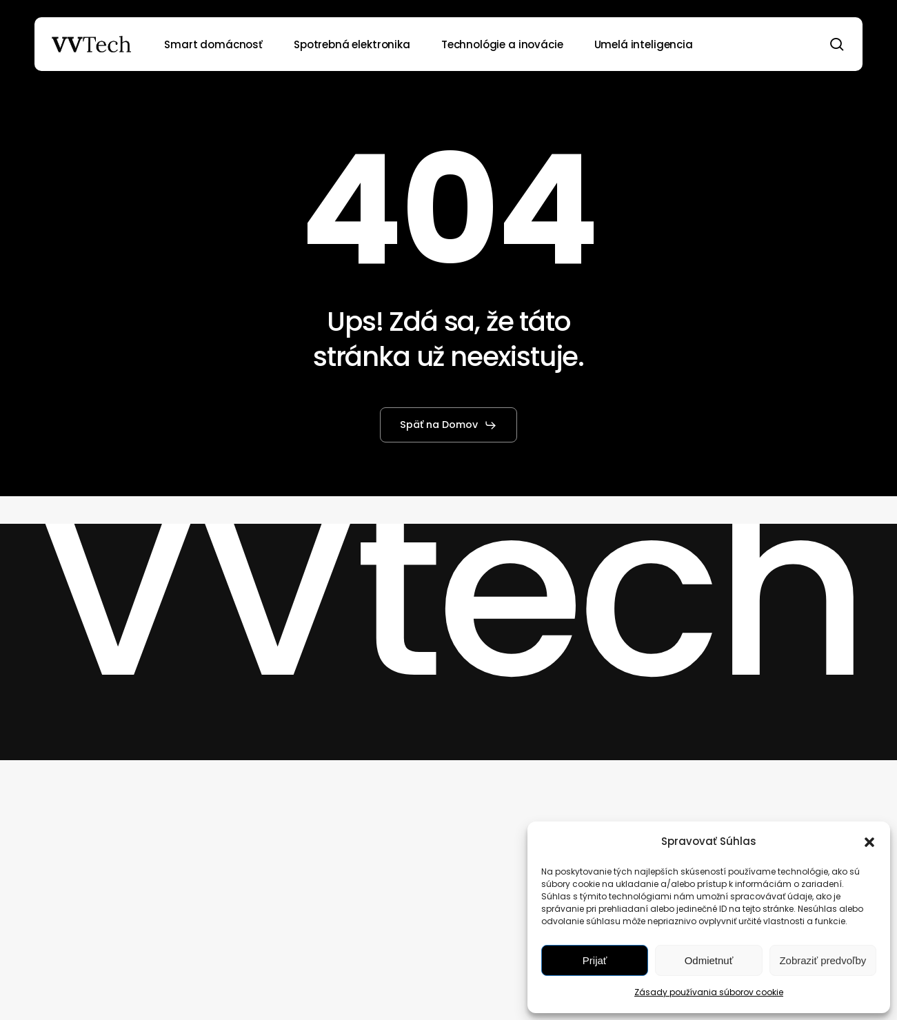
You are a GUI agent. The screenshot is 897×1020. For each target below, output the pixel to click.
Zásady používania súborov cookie (708, 992)
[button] (869, 842)
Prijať (595, 960)
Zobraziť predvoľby (822, 960)
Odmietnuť (709, 960)
